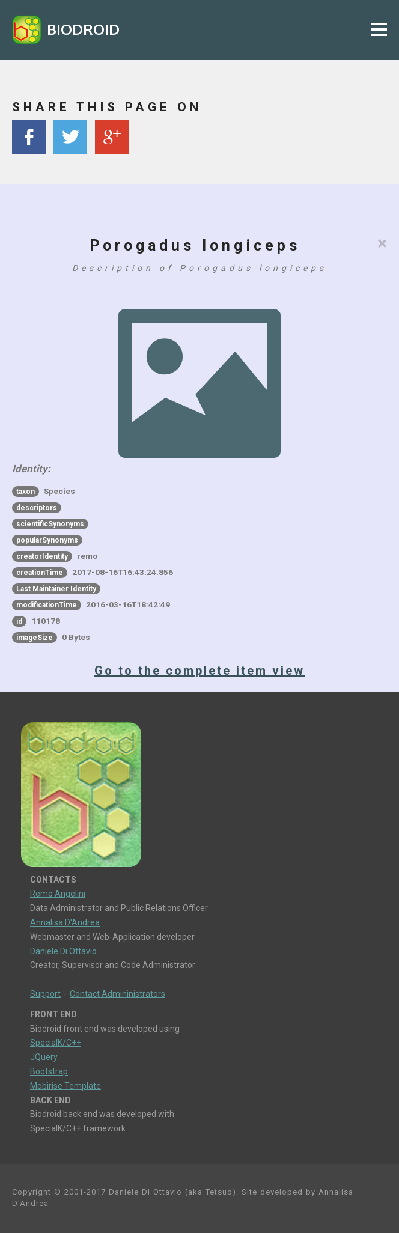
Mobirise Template (65, 1086)
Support (45, 994)
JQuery (44, 1057)
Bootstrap (49, 1071)
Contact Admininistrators (117, 994)
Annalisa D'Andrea (65, 922)
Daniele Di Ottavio (63, 951)
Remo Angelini (57, 893)
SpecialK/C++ (55, 1042)
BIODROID (83, 29)
